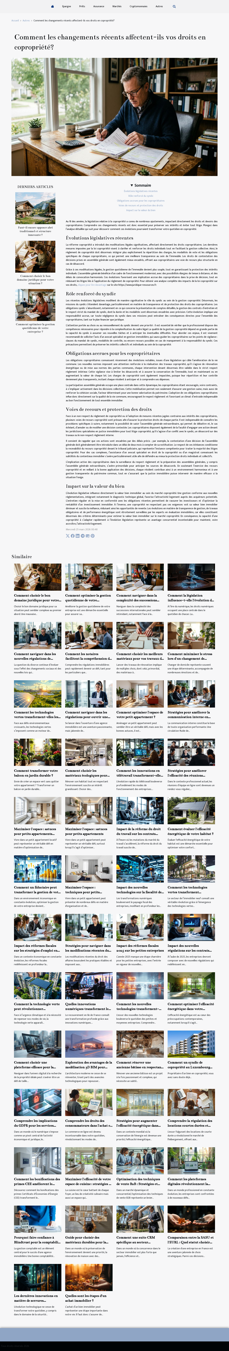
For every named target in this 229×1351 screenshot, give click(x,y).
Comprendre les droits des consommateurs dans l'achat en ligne (88, 1125)
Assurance (98, 6)
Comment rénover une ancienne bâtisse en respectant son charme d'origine (139, 1067)
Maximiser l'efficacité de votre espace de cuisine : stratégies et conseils (88, 1184)
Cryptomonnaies (138, 6)
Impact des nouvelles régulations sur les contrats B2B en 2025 (188, 950)
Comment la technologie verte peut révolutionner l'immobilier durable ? (37, 1009)
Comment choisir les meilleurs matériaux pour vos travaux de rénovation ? (139, 659)
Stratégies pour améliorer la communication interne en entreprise (189, 717)
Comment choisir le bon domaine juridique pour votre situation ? (35, 279)
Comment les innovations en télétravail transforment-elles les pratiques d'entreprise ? (139, 775)
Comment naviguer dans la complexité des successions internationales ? (136, 600)
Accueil (15, 20)
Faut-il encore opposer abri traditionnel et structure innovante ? (35, 231)
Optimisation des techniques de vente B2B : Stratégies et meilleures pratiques (138, 1184)
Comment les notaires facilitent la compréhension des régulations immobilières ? (88, 659)
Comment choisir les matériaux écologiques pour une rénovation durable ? (86, 775)
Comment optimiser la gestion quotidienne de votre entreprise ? (35, 328)
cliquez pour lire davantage (92, 285)
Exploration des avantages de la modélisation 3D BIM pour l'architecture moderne (88, 1067)
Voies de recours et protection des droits (141, 205)
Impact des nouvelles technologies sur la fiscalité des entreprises (139, 892)
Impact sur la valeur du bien (140, 210)
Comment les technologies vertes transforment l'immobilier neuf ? (187, 892)
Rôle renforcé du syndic (140, 196)
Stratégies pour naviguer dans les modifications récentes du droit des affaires (88, 950)
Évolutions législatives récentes (141, 191)
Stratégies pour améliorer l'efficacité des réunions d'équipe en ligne (187, 775)
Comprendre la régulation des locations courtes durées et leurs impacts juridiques (190, 1125)
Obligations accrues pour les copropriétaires (141, 201)
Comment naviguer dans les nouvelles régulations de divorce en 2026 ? (35, 659)
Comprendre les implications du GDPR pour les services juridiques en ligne (35, 1125)
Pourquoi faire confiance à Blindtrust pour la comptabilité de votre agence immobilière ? (37, 1242)
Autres (159, 6)
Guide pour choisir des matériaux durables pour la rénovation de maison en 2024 (88, 1242)
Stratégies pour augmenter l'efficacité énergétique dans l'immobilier (137, 1125)
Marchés (116, 6)
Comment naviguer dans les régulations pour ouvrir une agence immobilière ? (86, 717)
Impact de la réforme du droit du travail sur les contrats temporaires (138, 834)
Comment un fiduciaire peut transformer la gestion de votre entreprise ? (37, 892)
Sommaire (143, 185)
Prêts (82, 6)
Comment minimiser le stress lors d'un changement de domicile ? (190, 659)
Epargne (66, 6)
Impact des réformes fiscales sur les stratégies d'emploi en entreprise (35, 950)
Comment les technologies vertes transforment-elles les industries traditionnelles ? (36, 717)
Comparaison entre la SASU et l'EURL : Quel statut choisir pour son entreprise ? (191, 1242)
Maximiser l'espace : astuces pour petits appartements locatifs (35, 834)
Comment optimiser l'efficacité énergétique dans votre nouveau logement (191, 1009)
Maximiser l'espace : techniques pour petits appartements (82, 892)
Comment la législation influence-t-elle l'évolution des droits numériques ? (191, 600)
